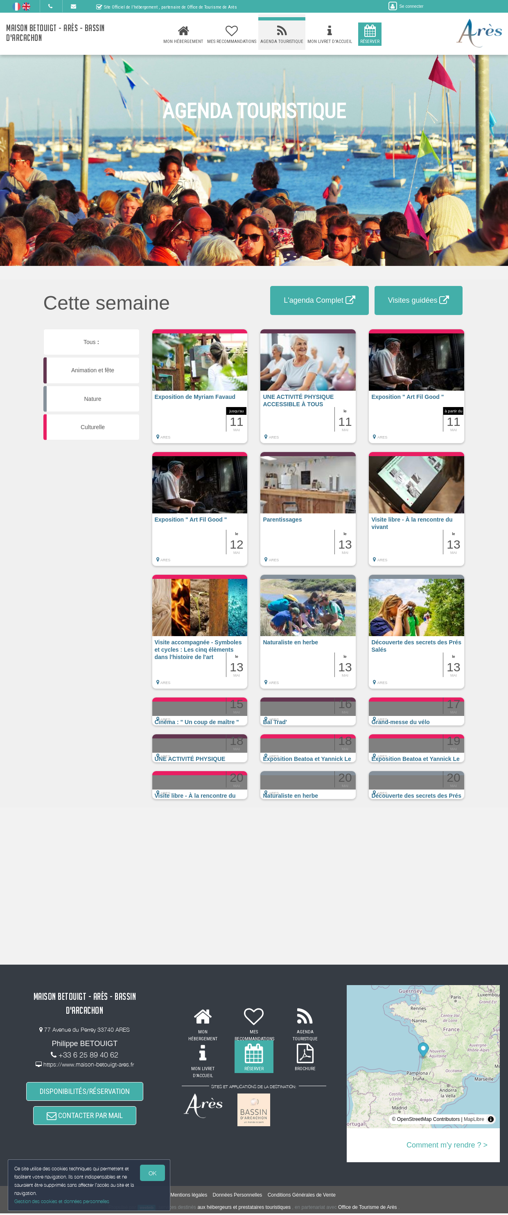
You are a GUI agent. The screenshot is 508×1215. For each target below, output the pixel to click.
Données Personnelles (237, 1197)
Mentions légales (188, 1197)
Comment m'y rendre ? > (447, 1145)
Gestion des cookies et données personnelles (62, 1201)
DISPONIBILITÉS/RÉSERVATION (85, 1091)
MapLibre (474, 1119)
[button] (200, 390)
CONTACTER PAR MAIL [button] (85, 1117)
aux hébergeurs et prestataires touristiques (243, 1209)
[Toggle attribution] (491, 1119)
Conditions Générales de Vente (302, 1197)
